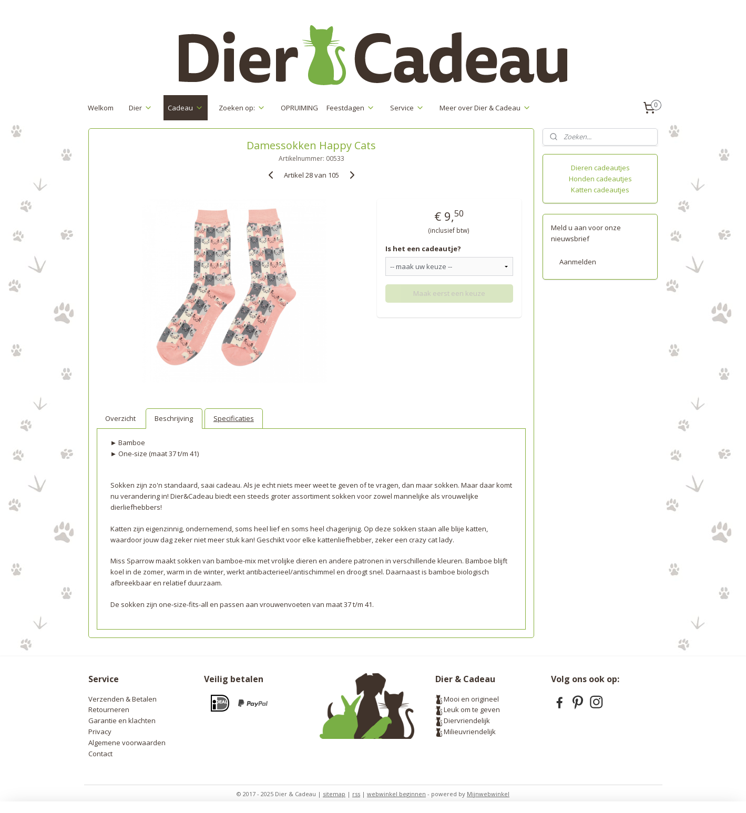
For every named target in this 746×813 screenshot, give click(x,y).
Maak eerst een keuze (449, 293)
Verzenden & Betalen (122, 699)
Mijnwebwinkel (488, 794)
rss (356, 794)
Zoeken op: (242, 107)
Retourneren (108, 709)
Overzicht (120, 418)
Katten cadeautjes (600, 189)
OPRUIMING (299, 107)
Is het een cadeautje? (423, 248)
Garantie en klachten (122, 720)
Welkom (101, 107)
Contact (100, 753)
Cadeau (185, 107)
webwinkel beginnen (396, 794)
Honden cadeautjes (600, 178)
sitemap (334, 794)
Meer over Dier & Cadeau (485, 107)
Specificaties (233, 418)
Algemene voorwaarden (127, 742)
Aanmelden (577, 261)
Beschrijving (174, 418)
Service (407, 107)
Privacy (99, 731)
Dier (140, 107)
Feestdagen (350, 107)
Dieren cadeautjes (600, 167)
